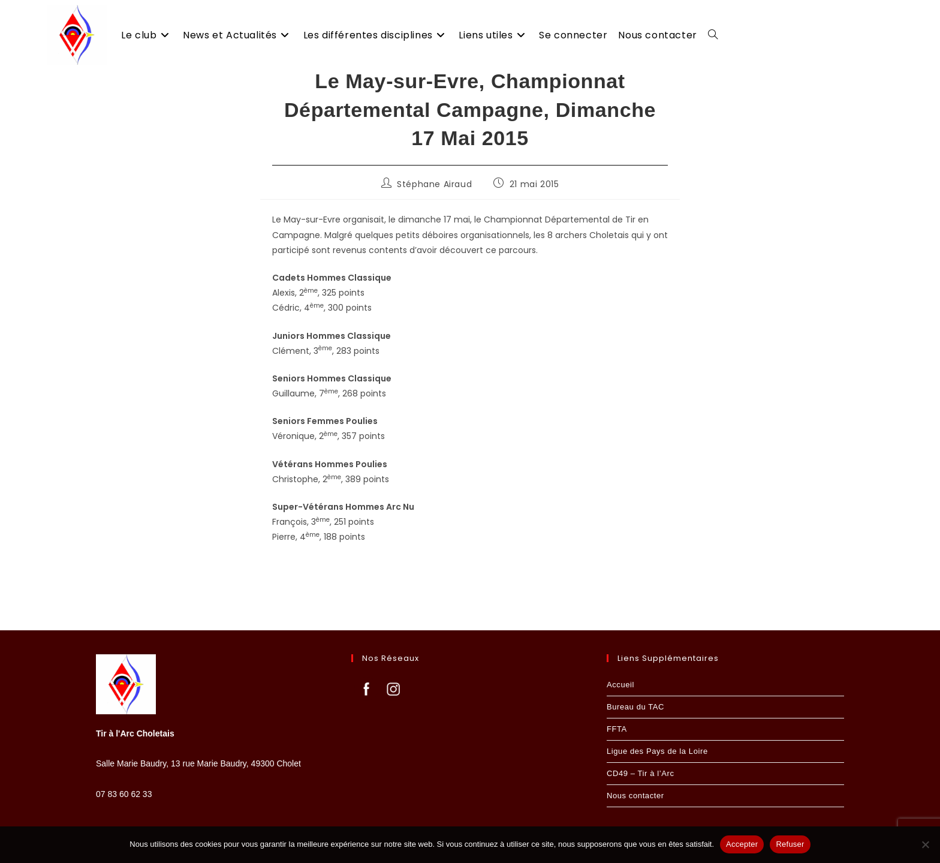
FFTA (617, 728)
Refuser (790, 844)
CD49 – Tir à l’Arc (640, 773)
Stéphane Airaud (434, 199)
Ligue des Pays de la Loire (657, 751)
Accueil (620, 684)
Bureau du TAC (635, 706)
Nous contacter (635, 795)
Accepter (742, 844)
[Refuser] (925, 844)
